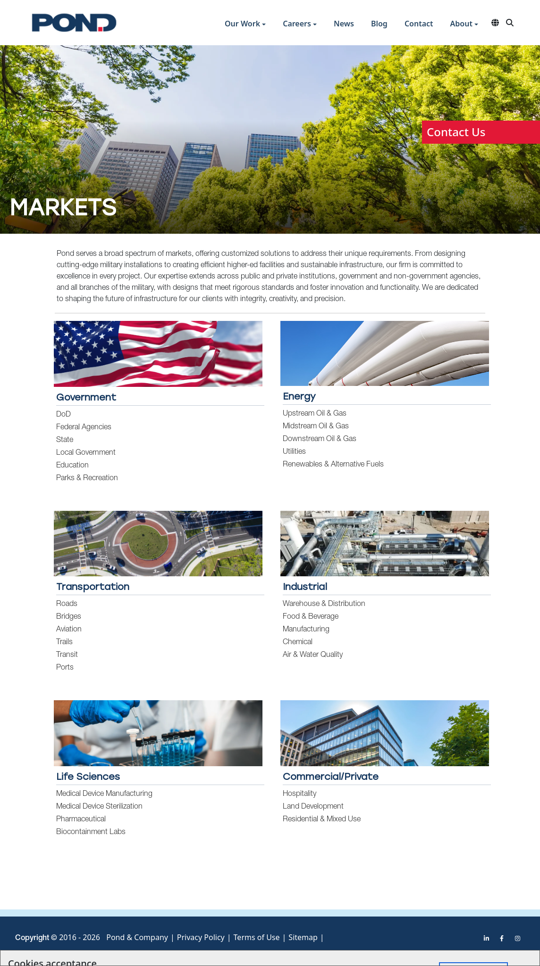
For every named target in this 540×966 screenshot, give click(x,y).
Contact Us (456, 131)
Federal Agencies (83, 428)
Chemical (297, 643)
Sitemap (303, 937)
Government (86, 397)
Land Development (313, 807)
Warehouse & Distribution (324, 604)
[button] (245, 24)
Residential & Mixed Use (322, 820)
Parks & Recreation (87, 479)
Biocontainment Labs (91, 832)
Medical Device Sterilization (99, 807)
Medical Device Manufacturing (104, 794)
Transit (67, 655)
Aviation (69, 630)
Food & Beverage (310, 617)
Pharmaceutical (81, 820)
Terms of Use (257, 937)
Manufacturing (306, 630)
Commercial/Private (331, 776)
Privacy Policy (201, 937)
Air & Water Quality (313, 655)
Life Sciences (88, 776)
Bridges (68, 617)
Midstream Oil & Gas (316, 427)
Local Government (86, 453)
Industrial (305, 586)
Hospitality (299, 794)
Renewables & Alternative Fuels (333, 465)
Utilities (294, 452)
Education (72, 466)
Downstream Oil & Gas (319, 439)
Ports (65, 668)
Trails (64, 643)
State (64, 440)
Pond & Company (137, 937)
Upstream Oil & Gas (314, 414)
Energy (299, 396)
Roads (66, 604)
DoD (63, 415)
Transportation (92, 586)
